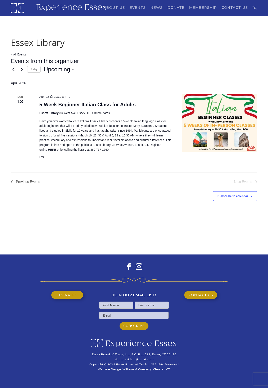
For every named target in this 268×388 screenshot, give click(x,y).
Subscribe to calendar (233, 196)
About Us (114, 8)
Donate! (67, 295)
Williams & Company (137, 369)
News (156, 8)
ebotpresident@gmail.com (134, 359)
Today (34, 69)
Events (138, 8)
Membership (203, 8)
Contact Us (235, 8)
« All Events (18, 54)
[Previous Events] (13, 69)
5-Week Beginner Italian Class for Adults (87, 104)
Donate (175, 8)
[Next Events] (21, 69)
